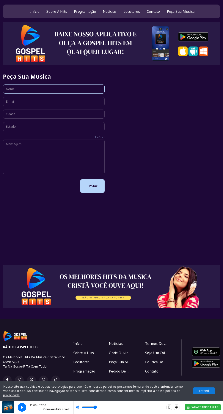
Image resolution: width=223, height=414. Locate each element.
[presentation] (36, 186)
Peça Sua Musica (181, 11)
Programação (85, 11)
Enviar (92, 186)
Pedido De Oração (122, 371)
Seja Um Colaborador (158, 352)
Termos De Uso (158, 343)
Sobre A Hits (56, 11)
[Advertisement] (111, 231)
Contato (153, 11)
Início (34, 11)
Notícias (110, 11)
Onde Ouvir (118, 352)
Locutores (132, 11)
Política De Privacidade (158, 362)
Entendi (204, 391)
